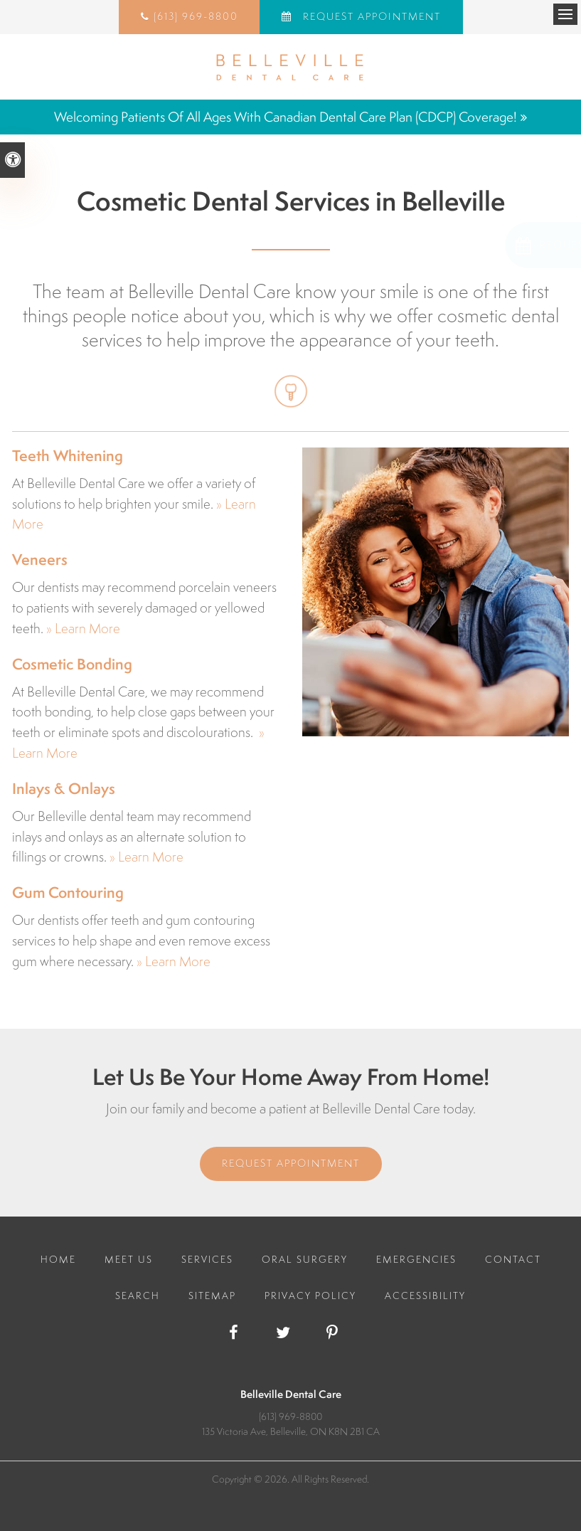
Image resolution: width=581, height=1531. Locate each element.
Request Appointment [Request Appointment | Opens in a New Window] (370, 16)
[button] (489, 245)
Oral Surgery (305, 1259)
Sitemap (212, 1295)
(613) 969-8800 (196, 16)
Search (137, 1295)
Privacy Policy (310, 1295)
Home (58, 1259)
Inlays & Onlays (63, 788)
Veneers (40, 559)
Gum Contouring (68, 892)
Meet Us (129, 1259)
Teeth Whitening (67, 455)
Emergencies (416, 1259)
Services (207, 1259)
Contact (513, 1259)
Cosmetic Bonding (72, 664)
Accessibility (425, 1295)
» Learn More (83, 628)
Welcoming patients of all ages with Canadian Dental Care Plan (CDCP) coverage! (285, 116)
